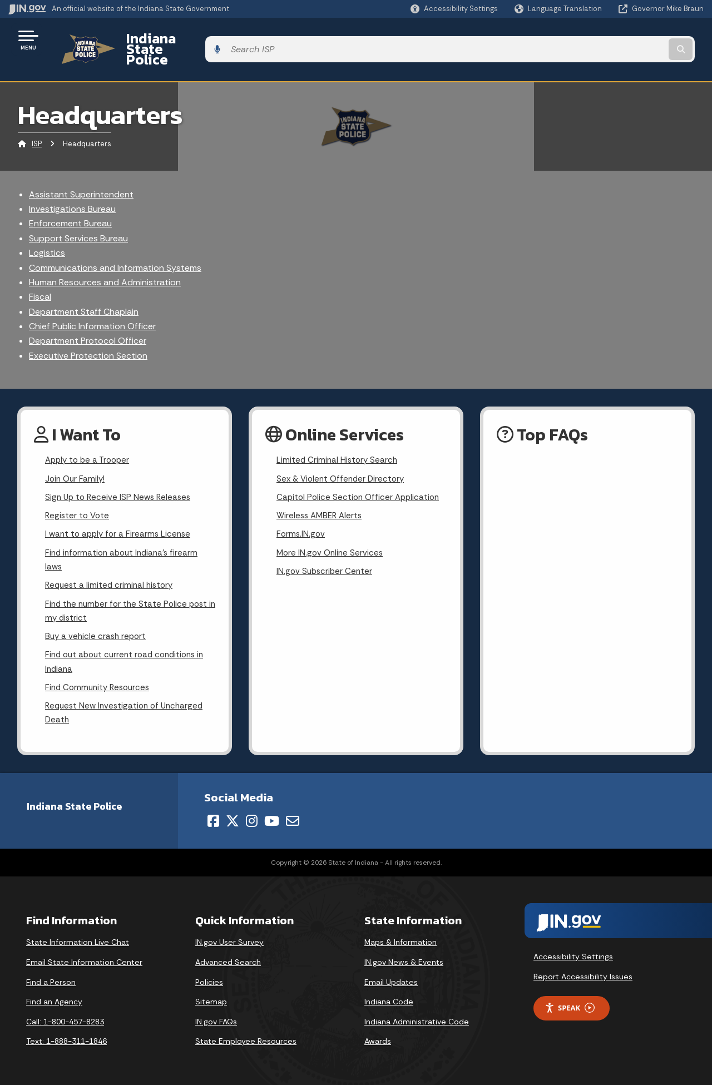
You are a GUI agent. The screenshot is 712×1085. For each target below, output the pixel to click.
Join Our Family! (76, 461)
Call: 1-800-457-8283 (65, 1019)
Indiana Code (388, 999)
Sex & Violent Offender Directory (343, 461)
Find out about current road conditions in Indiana (129, 655)
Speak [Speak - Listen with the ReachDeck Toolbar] (570, 1005)
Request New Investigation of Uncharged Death (127, 709)
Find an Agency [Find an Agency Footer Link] (54, 999)
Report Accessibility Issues (582, 974)
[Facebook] (213, 818)
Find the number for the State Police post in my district (129, 601)
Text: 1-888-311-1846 (66, 1039)
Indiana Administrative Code (416, 1019)
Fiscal (40, 278)
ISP (37, 125)
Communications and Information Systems (115, 248)
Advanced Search (228, 960)
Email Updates (391, 980)
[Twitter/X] (232, 818)
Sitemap (211, 999)
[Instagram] (252, 818)
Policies (209, 980)
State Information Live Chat (77, 940)
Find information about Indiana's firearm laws (125, 547)
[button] (454, 8)
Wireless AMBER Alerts (321, 500)
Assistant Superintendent (81, 175)
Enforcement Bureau (70, 204)
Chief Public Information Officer (92, 307)
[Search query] (624, 40)
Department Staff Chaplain (84, 292)
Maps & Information (400, 940)
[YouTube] (271, 818)
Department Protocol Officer (87, 322)
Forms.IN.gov (301, 520)
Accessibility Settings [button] (573, 954)
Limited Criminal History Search (338, 442)
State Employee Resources (245, 1039)
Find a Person (51, 980)
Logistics (47, 234)
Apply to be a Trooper (90, 442)
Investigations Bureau (72, 189)
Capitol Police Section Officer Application (360, 481)
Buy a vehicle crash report (97, 629)
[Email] (292, 818)
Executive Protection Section (88, 336)
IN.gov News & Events (403, 960)
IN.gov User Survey (229, 940)
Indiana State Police (178, 39)
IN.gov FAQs (216, 1019)
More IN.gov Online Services (331, 540)
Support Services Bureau (78, 219)
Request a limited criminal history (111, 574)
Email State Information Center (84, 960)
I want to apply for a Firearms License (120, 520)
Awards (377, 1039)
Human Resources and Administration (105, 263)
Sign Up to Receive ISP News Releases (120, 481)
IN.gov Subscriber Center (325, 559)
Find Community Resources (100, 682)
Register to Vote (78, 500)
